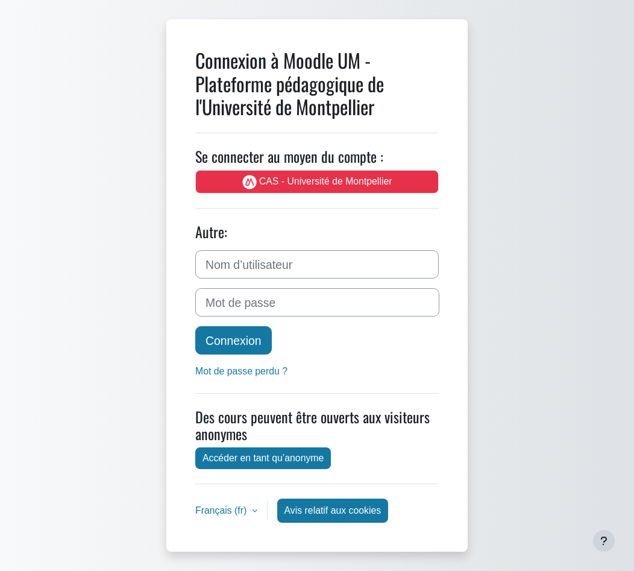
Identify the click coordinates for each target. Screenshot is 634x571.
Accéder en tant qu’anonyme (263, 457)
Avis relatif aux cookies (332, 510)
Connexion (234, 340)
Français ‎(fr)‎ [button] (222, 510)
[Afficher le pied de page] (604, 541)
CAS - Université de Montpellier (317, 181)
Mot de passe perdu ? (241, 370)
